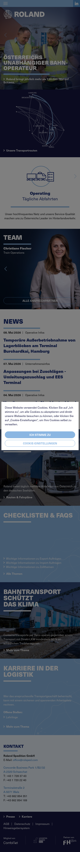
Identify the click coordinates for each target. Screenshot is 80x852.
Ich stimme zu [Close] (40, 435)
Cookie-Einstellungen (40, 443)
